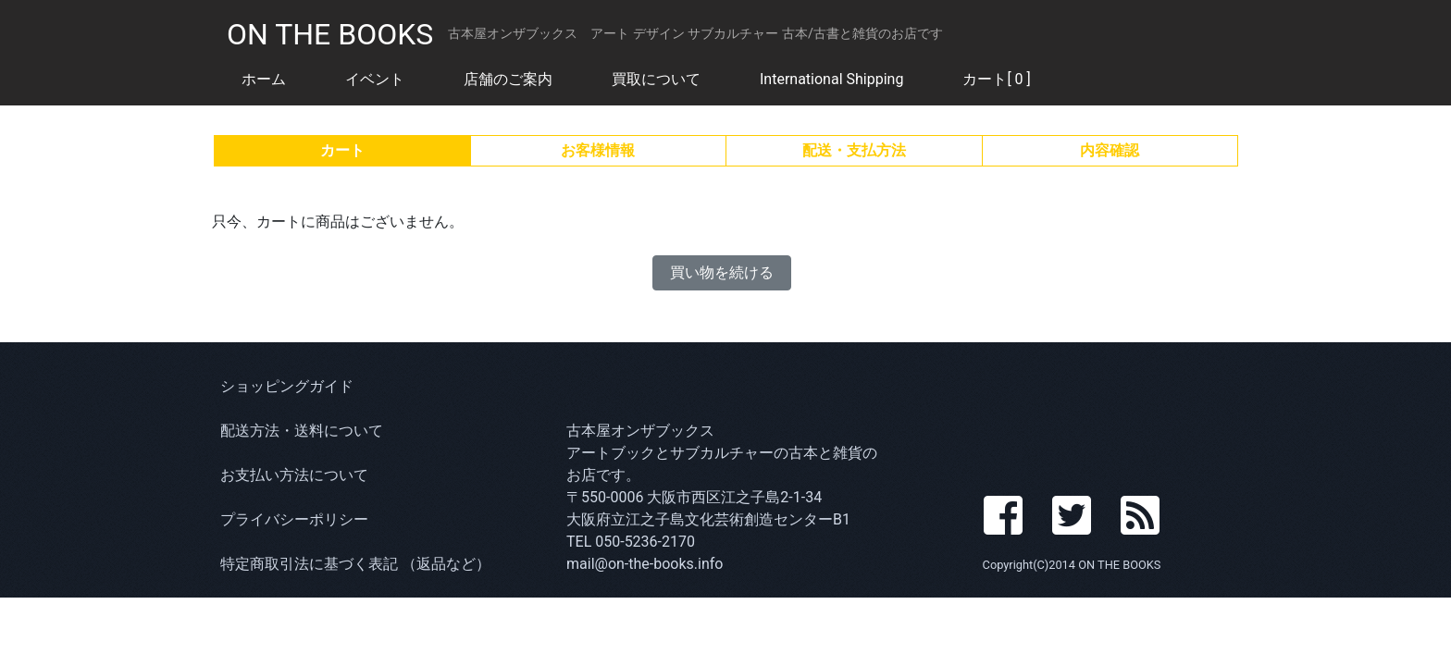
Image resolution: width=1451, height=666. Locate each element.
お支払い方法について (294, 475)
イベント (374, 79)
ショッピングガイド (286, 386)
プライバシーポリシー (294, 519)
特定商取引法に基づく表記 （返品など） (355, 564)
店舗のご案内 (508, 79)
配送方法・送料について (301, 430)
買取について (656, 79)
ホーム (264, 79)
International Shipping (831, 79)
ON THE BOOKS (330, 34)
